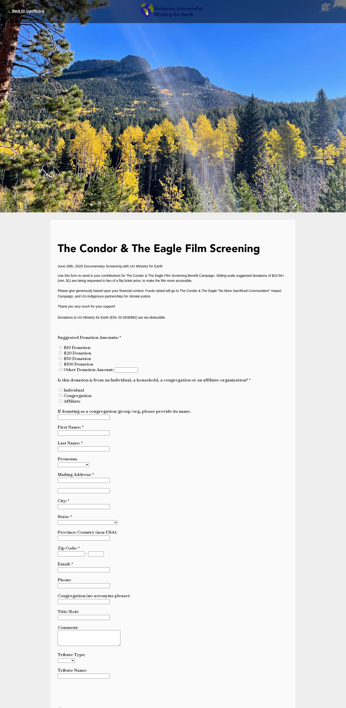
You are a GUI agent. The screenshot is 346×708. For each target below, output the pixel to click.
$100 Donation (78, 364)
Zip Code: (68, 548)
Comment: (68, 627)
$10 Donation (77, 347)
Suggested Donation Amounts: (88, 337)
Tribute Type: (71, 657)
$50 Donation (77, 358)
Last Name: (69, 443)
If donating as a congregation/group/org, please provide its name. (124, 411)
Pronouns (67, 458)
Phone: (64, 579)
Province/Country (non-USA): (87, 532)
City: (63, 500)
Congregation (77, 395)
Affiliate (72, 401)
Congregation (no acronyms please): (94, 595)
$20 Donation (77, 353)
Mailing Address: (75, 474)
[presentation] (94, 695)
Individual (74, 390)
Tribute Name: (72, 673)
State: (64, 516)
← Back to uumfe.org (25, 11)
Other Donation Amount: (89, 369)
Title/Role (68, 611)
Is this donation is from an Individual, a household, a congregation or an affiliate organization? (153, 380)
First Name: (70, 427)
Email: (64, 564)
